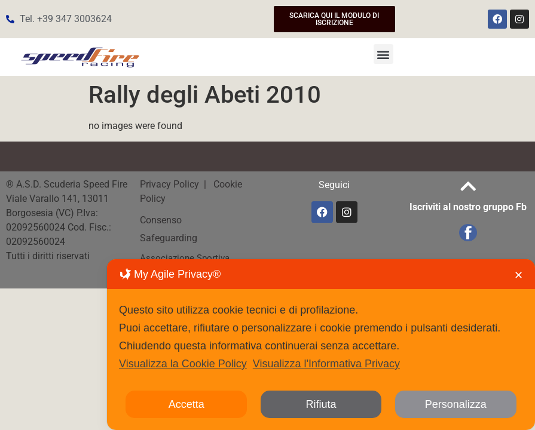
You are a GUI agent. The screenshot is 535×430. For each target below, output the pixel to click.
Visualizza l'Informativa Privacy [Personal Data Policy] (326, 364)
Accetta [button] (186, 404)
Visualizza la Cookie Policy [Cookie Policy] (183, 364)
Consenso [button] (161, 220)
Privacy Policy (170, 184)
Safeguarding (168, 238)
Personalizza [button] (456, 404)
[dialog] (321, 344)
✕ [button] (518, 275)
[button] (383, 54)
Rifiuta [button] (320, 404)
